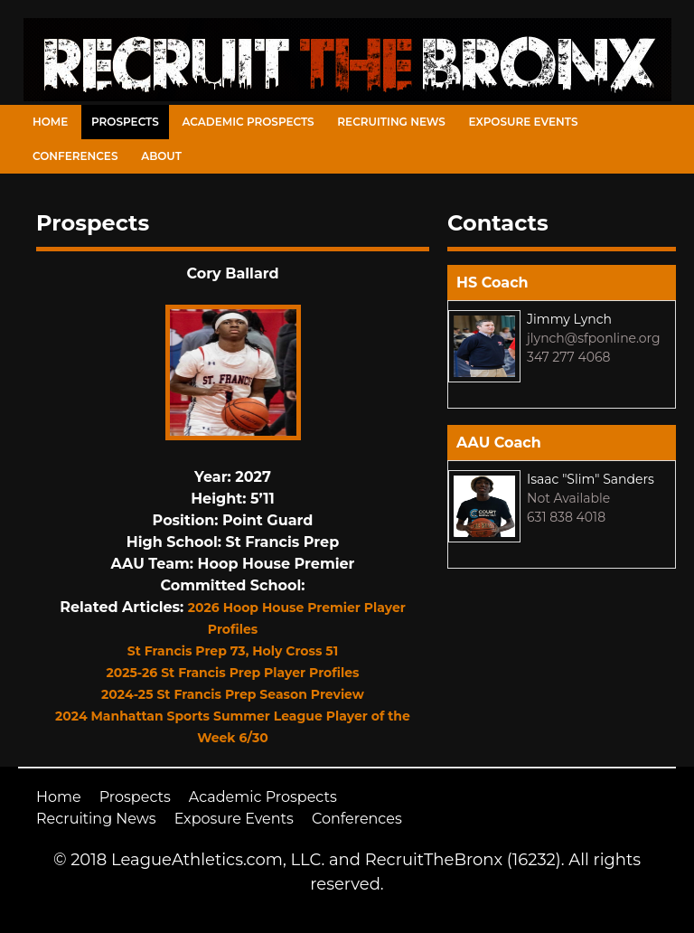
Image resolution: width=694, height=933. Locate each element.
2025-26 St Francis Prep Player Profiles (233, 672)
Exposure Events (523, 121)
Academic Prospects (248, 121)
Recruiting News (391, 121)
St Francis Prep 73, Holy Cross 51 (232, 651)
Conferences (75, 156)
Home (50, 121)
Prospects (125, 121)
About (161, 156)
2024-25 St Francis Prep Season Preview (232, 694)
